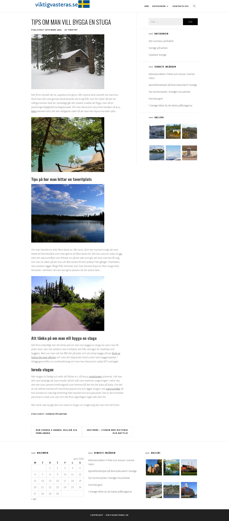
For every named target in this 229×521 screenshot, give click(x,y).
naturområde (113, 388)
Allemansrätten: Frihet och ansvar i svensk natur (172, 76)
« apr (34, 499)
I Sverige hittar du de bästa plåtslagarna (170, 105)
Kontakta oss (181, 6)
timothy (73, 29)
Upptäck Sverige (157, 54)
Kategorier (160, 6)
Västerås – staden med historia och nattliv (107, 431)
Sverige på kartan (56, 414)
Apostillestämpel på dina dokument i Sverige (173, 84)
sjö (120, 253)
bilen (34, 111)
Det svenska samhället (161, 41)
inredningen (95, 376)
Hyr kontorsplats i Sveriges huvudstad (169, 91)
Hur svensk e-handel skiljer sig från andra (56, 431)
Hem (146, 6)
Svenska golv (156, 98)
